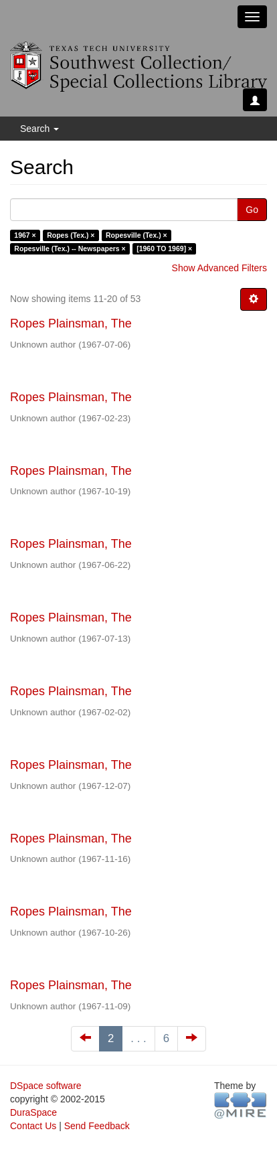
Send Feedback (97, 1125)
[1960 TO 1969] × (164, 248)
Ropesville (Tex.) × (136, 235)
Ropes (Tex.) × (70, 235)
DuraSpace (33, 1112)
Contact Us (33, 1125)
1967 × (24, 235)
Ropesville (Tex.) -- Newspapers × (69, 248)
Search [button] (39, 128)
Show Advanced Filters (219, 268)
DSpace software (46, 1085)
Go (252, 209)
